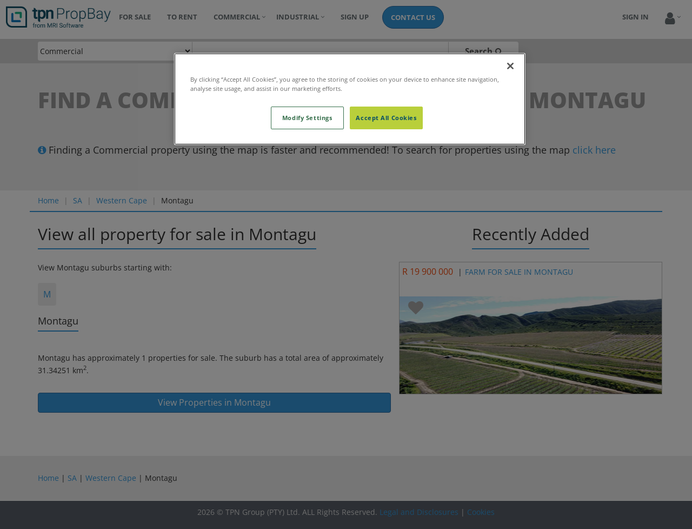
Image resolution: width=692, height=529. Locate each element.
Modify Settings (307, 118)
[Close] (510, 66)
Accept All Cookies (386, 118)
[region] (349, 99)
